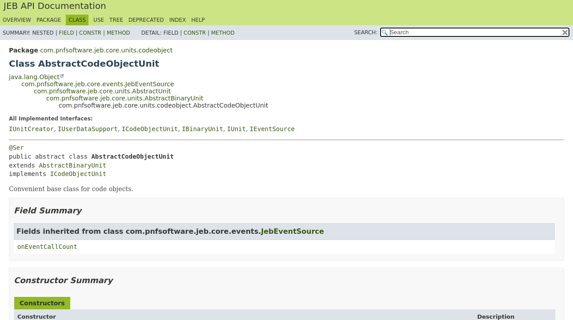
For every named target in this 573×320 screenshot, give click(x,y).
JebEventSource (292, 231)
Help (198, 20)
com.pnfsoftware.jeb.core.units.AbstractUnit (102, 91)
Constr (90, 33)
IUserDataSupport (88, 128)
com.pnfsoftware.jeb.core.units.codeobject (106, 50)
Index (177, 20)
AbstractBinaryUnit (72, 165)
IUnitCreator (31, 128)
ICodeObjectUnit (150, 128)
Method (118, 33)
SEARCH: (366, 32)
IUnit (236, 128)
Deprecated (146, 20)
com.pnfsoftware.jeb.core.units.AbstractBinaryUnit (124, 98)
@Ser (16, 147)
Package (48, 20)
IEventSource (272, 128)
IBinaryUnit (202, 128)
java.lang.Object (34, 76)
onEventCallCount (47, 246)
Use (98, 20)
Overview (17, 20)
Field (66, 33)
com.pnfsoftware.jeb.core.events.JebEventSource (97, 84)
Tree (116, 20)
